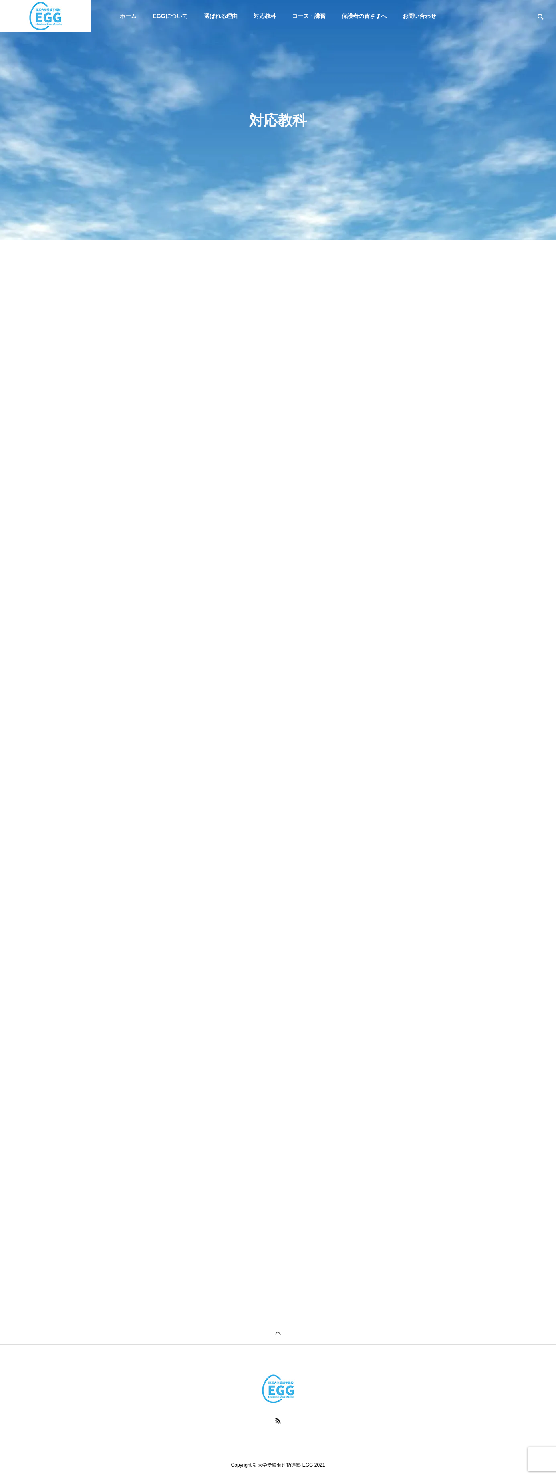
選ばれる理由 (221, 16)
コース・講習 (309, 16)
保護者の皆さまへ (364, 16)
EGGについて (170, 16)
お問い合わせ (419, 16)
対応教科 (265, 16)
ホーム (128, 16)
